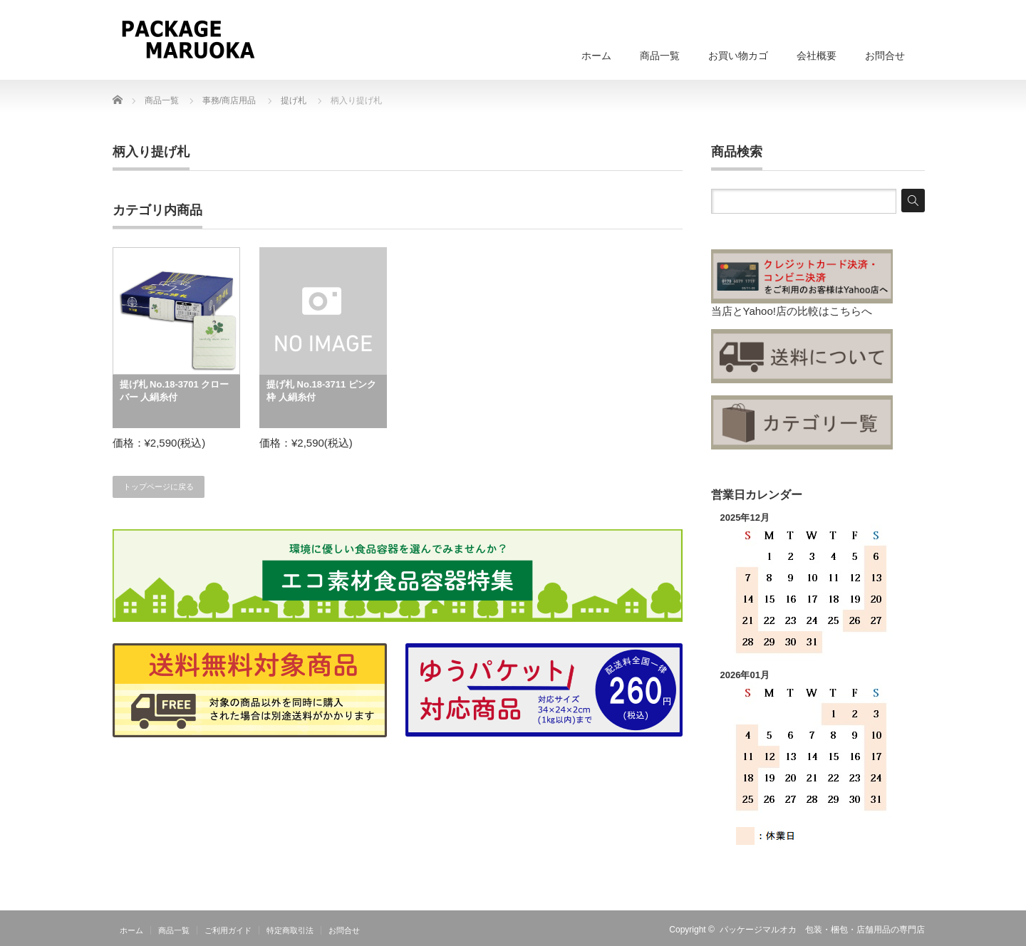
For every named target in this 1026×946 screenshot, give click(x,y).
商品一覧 (660, 55)
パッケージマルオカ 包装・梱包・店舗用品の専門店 (822, 930)
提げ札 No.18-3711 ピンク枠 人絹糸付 (321, 390)
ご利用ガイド (228, 930)
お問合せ (885, 55)
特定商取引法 (290, 930)
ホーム (596, 55)
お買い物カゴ (738, 55)
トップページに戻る (158, 486)
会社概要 (816, 55)
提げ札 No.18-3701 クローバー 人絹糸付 (174, 390)
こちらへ (850, 311)
